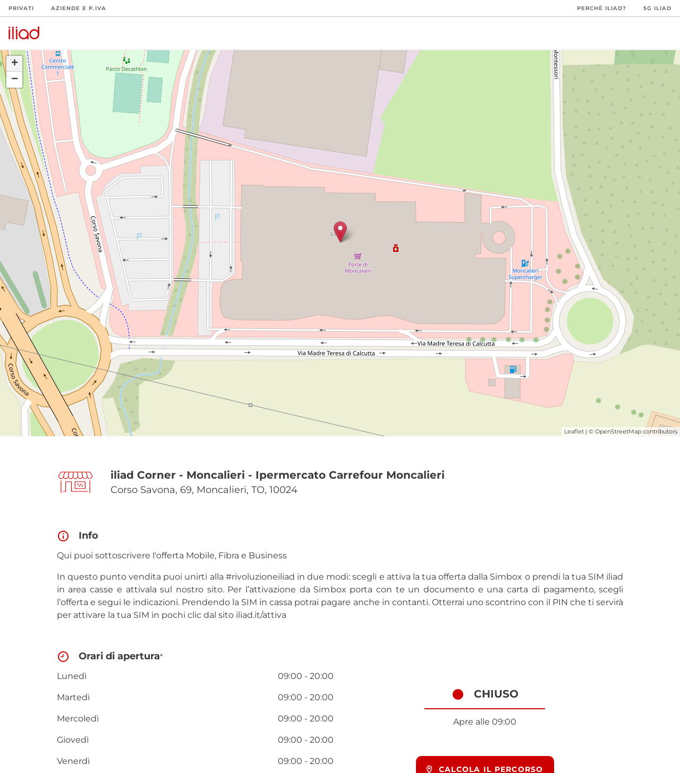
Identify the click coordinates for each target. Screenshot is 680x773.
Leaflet (574, 431)
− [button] (14, 80)
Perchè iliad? (601, 8)
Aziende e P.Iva (78, 8)
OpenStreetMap (618, 431)
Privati (21, 8)
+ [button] (14, 64)
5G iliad (657, 8)
